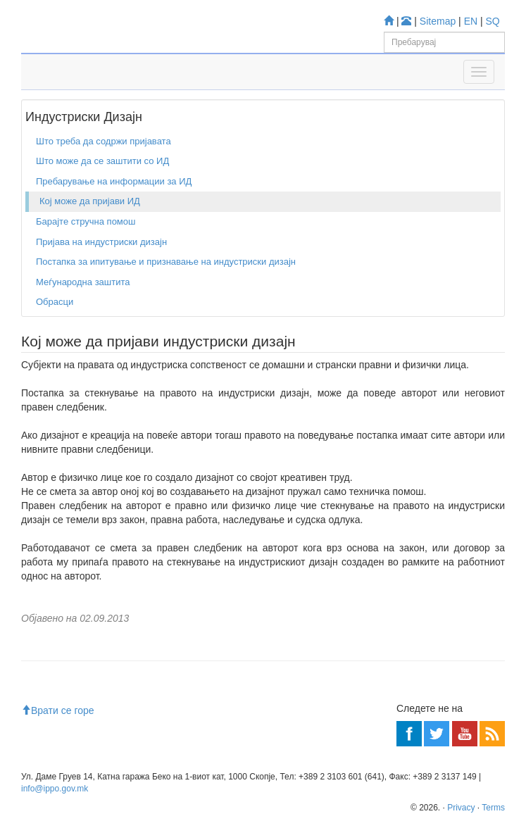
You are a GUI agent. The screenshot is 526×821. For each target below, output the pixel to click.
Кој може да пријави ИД (89, 201)
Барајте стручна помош (85, 221)
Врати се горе (57, 710)
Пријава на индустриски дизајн (101, 242)
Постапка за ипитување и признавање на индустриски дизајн (166, 261)
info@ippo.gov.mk (54, 789)
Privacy (461, 808)
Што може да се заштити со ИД (102, 161)
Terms (493, 808)
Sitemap (438, 21)
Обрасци (54, 301)
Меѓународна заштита (83, 282)
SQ (493, 21)
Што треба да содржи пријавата (103, 141)
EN (470, 21)
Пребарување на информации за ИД (114, 181)
